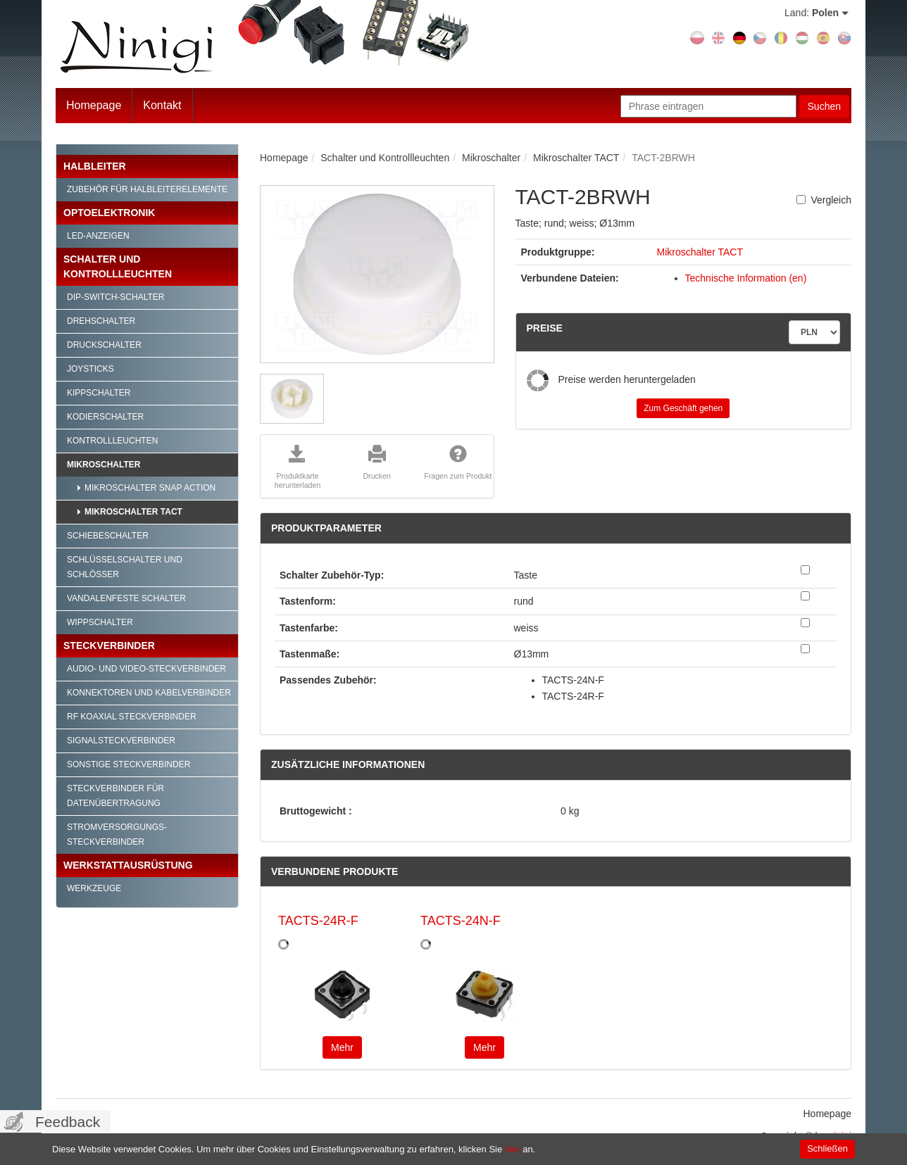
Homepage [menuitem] (827, 1113)
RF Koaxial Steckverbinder (131, 717)
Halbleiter (94, 166)
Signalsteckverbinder (121, 740)
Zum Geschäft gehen (683, 408)
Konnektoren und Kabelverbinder (149, 693)
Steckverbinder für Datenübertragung (115, 795)
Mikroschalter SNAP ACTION (150, 488)
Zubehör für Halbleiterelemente (147, 189)
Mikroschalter (103, 465)
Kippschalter (98, 393)
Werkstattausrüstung (128, 865)
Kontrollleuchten (112, 441)
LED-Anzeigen (98, 236)
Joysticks (90, 369)
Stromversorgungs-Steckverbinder (117, 834)
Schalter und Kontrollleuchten (117, 266)
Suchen (824, 106)
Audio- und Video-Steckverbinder (146, 669)
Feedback (67, 1122)
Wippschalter (100, 622)
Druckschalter (104, 345)
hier (512, 1149)
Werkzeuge (94, 888)
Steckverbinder (109, 645)
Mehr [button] (342, 1047)
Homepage (93, 105)
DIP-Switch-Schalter (115, 297)
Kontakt (162, 105)
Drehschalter (101, 321)
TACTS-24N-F (460, 921)
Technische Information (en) (746, 278)
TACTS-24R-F (318, 921)
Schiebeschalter (108, 536)
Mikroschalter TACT (133, 512)
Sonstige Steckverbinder (128, 764)
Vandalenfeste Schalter (126, 598)
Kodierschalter (105, 417)
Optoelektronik (109, 212)
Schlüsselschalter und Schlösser (124, 567)
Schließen (827, 1148)
